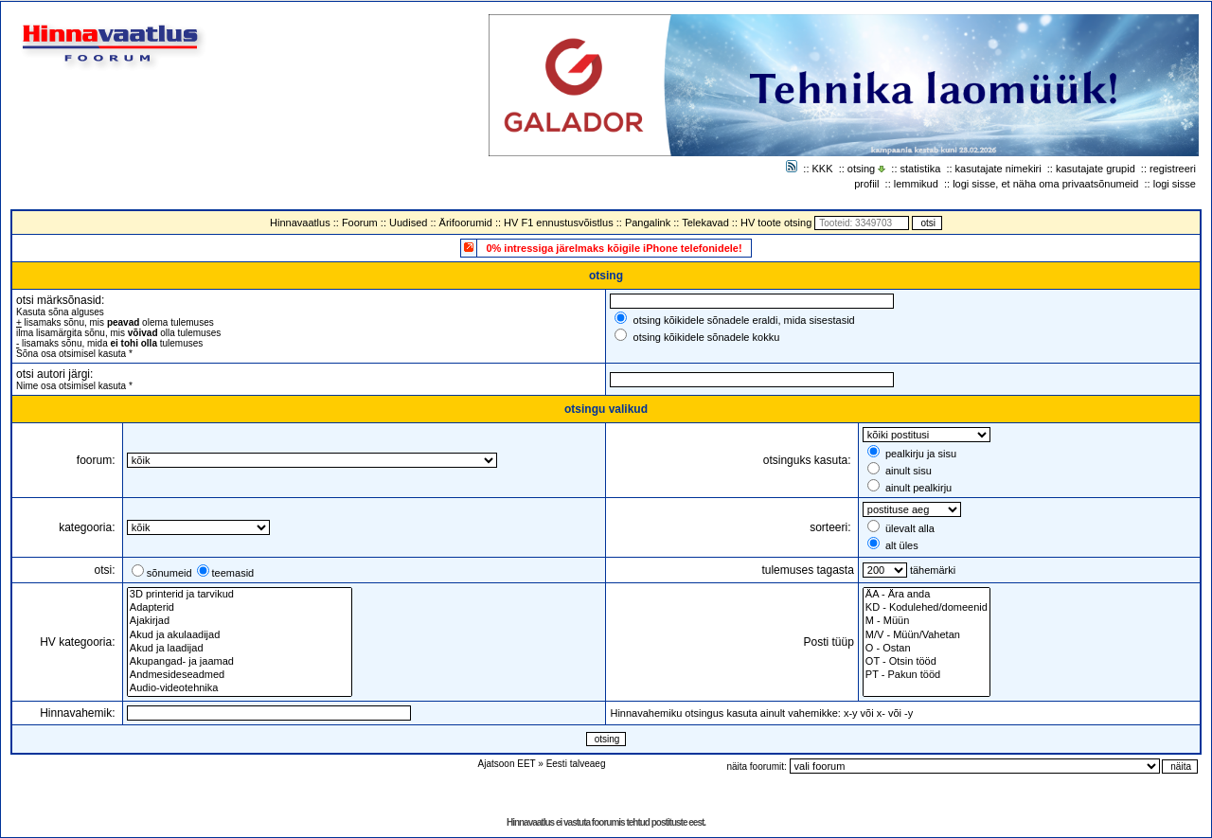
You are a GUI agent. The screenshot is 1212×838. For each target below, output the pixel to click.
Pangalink (647, 222)
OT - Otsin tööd (926, 662)
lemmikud (916, 183)
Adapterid (239, 608)
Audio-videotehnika (239, 688)
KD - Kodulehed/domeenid (926, 608)
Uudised (408, 222)
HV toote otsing (775, 222)
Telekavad (705, 222)
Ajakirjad (239, 621)
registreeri (1173, 168)
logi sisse (1174, 183)
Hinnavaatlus (300, 222)
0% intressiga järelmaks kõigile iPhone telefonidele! (613, 248)
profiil (866, 183)
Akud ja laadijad (239, 648)
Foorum (360, 222)
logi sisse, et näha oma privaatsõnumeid (1045, 183)
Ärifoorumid (465, 222)
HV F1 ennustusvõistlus (559, 222)
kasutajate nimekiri (998, 168)
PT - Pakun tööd (926, 675)
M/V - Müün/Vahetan (926, 635)
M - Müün (926, 621)
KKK (822, 168)
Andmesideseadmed (239, 675)
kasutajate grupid (1095, 168)
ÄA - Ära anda (926, 594)
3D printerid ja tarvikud (239, 594)
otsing (861, 168)
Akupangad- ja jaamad (239, 662)
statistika (920, 168)
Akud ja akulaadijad (239, 635)
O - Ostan (926, 648)
